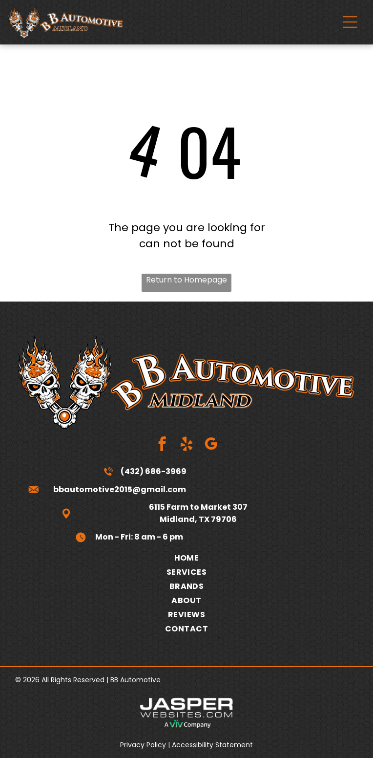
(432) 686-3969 (153, 471)
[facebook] (162, 445)
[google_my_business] (211, 445)
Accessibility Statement (212, 745)
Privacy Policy (143, 745)
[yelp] (187, 445)
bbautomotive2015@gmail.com (119, 489)
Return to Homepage (186, 279)
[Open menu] (350, 22)
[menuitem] (186, 558)
